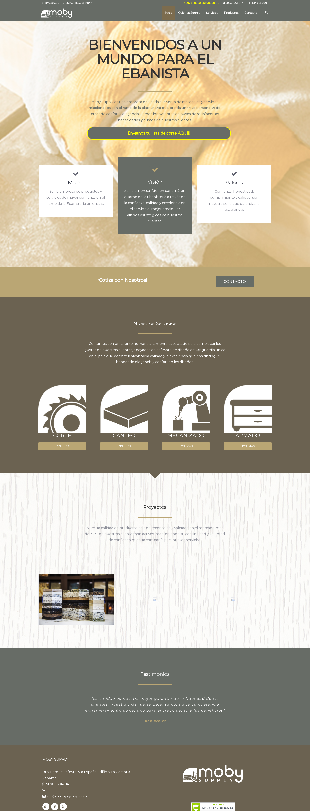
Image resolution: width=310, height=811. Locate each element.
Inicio (168, 13)
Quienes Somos (189, 13)
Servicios (212, 13)
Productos (231, 13)
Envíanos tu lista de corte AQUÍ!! (159, 133)
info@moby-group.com (64, 796)
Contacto (250, 13)
